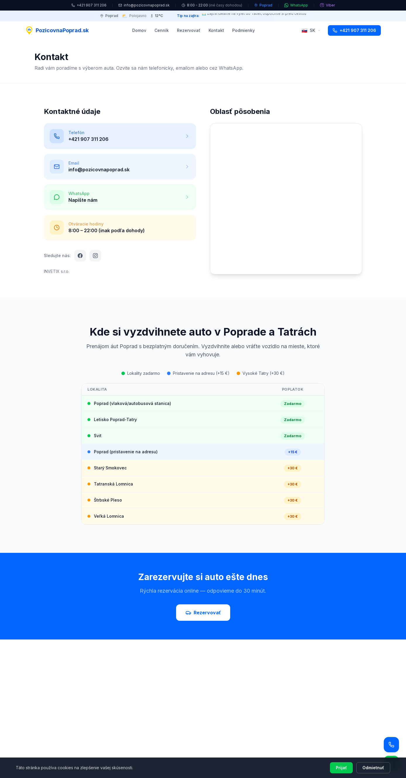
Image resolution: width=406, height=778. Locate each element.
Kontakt (216, 30)
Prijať (341, 767)
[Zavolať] (391, 744)
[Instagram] (95, 255)
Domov (139, 30)
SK (311, 30)
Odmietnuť (373, 767)
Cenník (161, 30)
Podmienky (243, 30)
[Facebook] (80, 255)
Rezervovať (188, 30)
